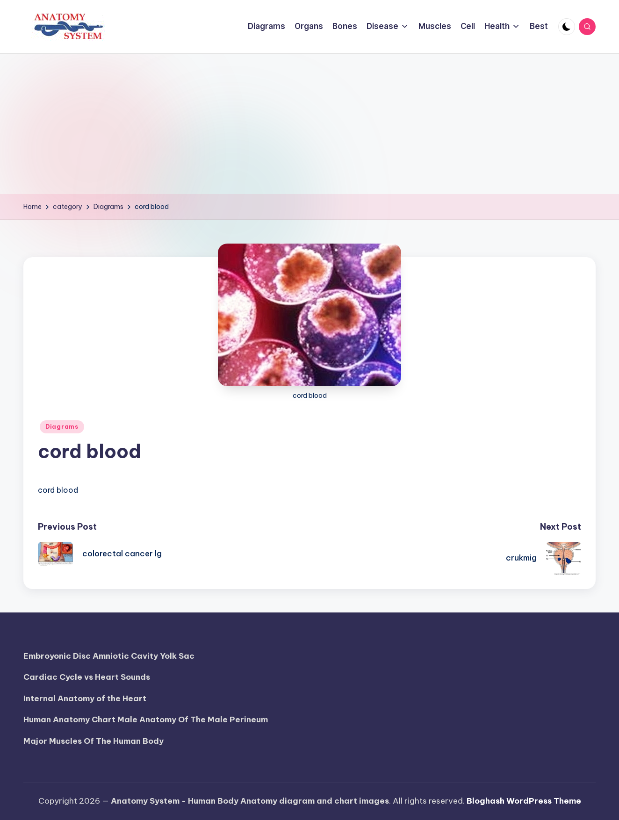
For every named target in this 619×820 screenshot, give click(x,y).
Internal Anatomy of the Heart (84, 698)
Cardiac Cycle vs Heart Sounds (86, 677)
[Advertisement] (309, 123)
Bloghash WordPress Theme (524, 801)
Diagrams (62, 426)
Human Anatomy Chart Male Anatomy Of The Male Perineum (145, 719)
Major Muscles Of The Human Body (93, 741)
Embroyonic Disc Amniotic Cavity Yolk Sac (108, 656)
